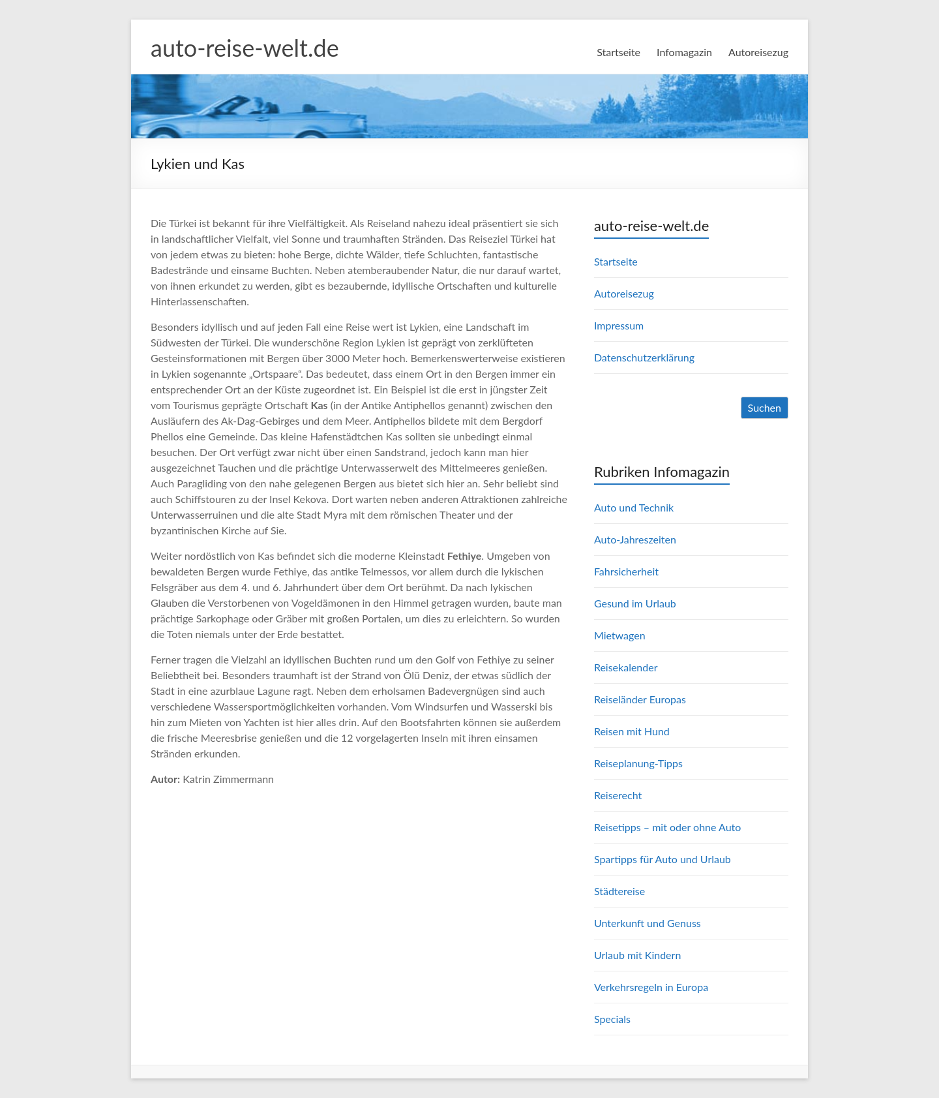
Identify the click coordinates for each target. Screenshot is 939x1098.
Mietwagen (620, 635)
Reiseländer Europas (640, 699)
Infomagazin (684, 52)
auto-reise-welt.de (245, 47)
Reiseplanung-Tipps (638, 763)
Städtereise (619, 891)
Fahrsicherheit (626, 571)
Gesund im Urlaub (635, 603)
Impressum (619, 325)
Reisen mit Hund (632, 731)
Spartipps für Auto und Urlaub (662, 859)
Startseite (618, 52)
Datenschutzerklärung (644, 357)
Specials (612, 1019)
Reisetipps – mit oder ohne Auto (667, 827)
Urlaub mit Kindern (637, 955)
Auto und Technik (634, 507)
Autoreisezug (758, 52)
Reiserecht (618, 795)
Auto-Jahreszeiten (635, 539)
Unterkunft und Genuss (647, 923)
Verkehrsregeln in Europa (651, 987)
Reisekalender (626, 667)
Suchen (764, 407)
